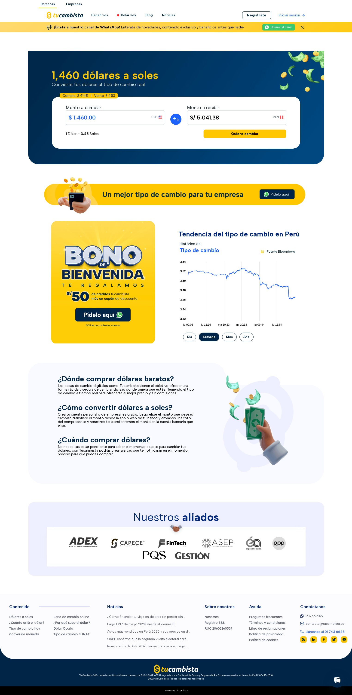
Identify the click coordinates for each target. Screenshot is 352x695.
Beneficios (99, 15)
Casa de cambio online (71, 617)
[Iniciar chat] (337, 680)
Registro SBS (215, 623)
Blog (149, 15)
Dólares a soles (21, 617)
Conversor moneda (24, 634)
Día (189, 337)
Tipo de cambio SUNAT (71, 634)
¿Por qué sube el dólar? (71, 623)
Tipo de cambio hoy (24, 628)
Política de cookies (263, 640)
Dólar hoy (126, 15)
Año (246, 337)
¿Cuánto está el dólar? (26, 623)
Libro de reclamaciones (267, 628)
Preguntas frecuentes (266, 617)
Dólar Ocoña (63, 628)
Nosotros (212, 617)
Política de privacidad (266, 634)
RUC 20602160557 (218, 628)
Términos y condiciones (267, 623)
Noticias (168, 15)
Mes (229, 337)
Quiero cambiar (245, 134)
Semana (209, 337)
